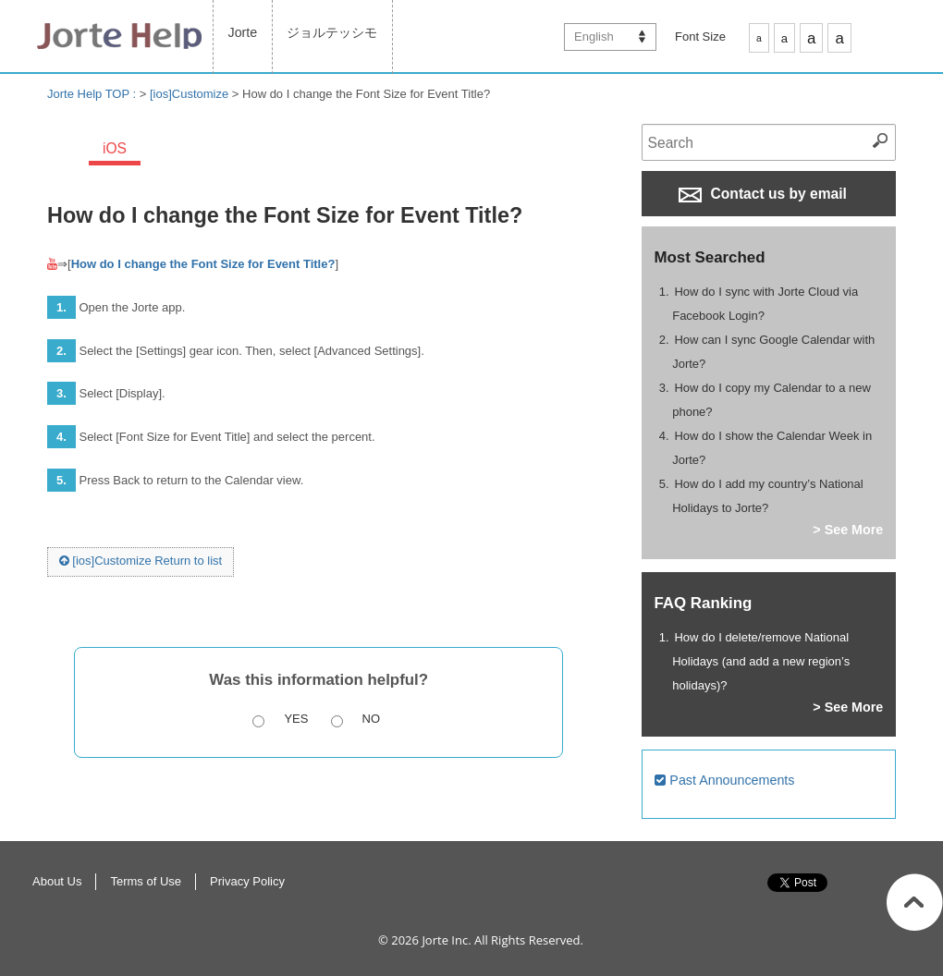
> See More (848, 529)
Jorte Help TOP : (93, 94)
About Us (56, 881)
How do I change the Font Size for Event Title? (203, 264)
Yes (296, 719)
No (371, 719)
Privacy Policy (247, 881)
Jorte (243, 32)
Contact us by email (763, 194)
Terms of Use (145, 881)
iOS (115, 148)
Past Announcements (724, 780)
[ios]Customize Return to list (140, 560)
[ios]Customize (189, 94)
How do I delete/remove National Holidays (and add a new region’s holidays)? (761, 661)
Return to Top (915, 902)
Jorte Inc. (446, 940)
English (594, 36)
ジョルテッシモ (332, 32)
